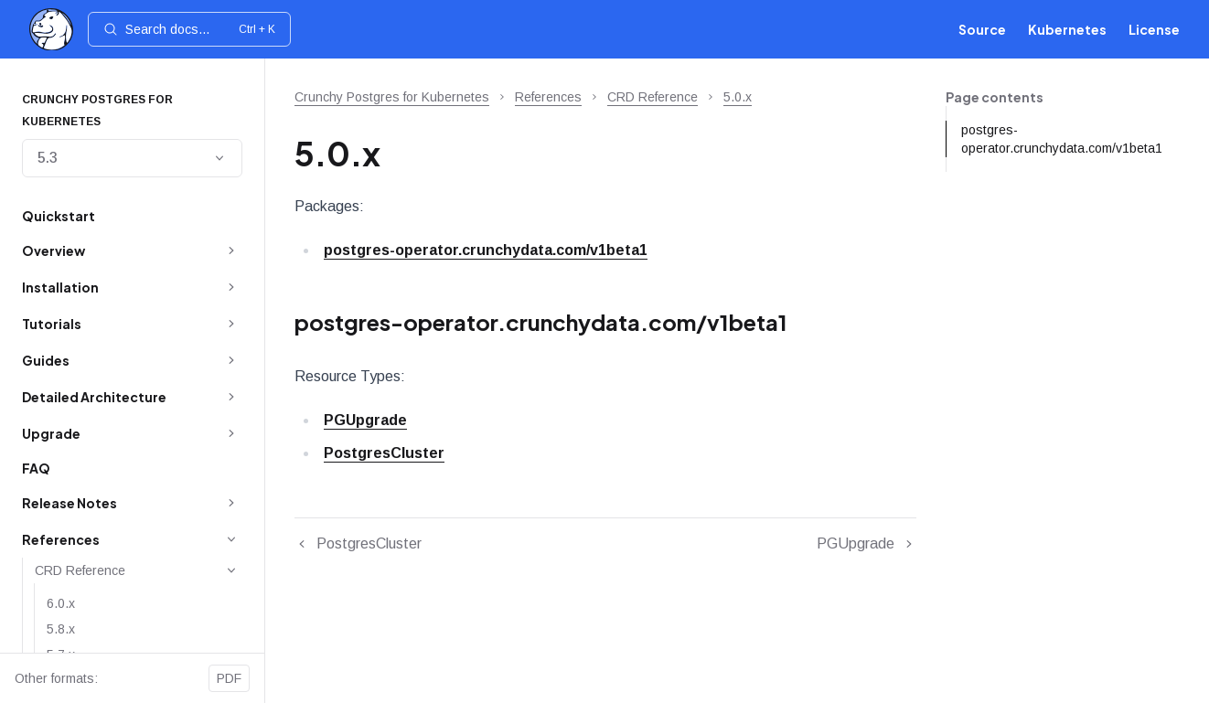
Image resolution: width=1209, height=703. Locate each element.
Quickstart (58, 216)
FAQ (36, 468)
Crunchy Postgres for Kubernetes (391, 97)
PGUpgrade (365, 420)
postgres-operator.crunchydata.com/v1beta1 (485, 250)
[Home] (51, 29)
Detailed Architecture (94, 397)
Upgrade (51, 433)
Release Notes (69, 503)
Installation (60, 287)
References (61, 539)
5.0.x (737, 97)
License (1154, 29)
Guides (46, 360)
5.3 (132, 157)
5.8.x (61, 629)
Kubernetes (1067, 29)
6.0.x (61, 603)
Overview (53, 250)
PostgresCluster (384, 453)
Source (982, 29)
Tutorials (51, 323)
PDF (229, 678)
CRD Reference (80, 570)
